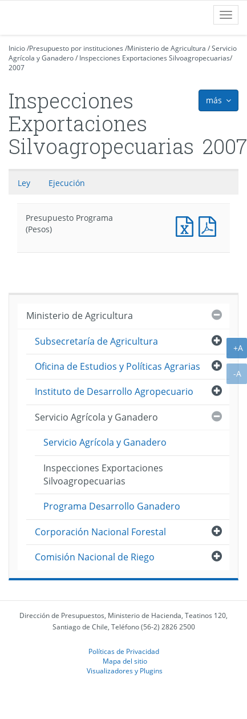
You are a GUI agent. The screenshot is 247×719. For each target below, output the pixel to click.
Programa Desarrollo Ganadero (111, 506)
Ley (24, 182)
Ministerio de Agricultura (166, 48)
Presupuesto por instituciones (76, 48)
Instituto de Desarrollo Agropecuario (114, 391)
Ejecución (66, 182)
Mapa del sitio (125, 660)
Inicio (17, 48)
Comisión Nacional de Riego (95, 557)
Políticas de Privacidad (123, 651)
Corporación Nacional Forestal (100, 532)
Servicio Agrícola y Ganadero (96, 417)
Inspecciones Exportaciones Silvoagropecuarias (154, 58)
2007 (17, 67)
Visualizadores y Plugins (125, 670)
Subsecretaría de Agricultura (96, 341)
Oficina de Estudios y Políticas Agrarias (117, 366)
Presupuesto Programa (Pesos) (187, 225)
